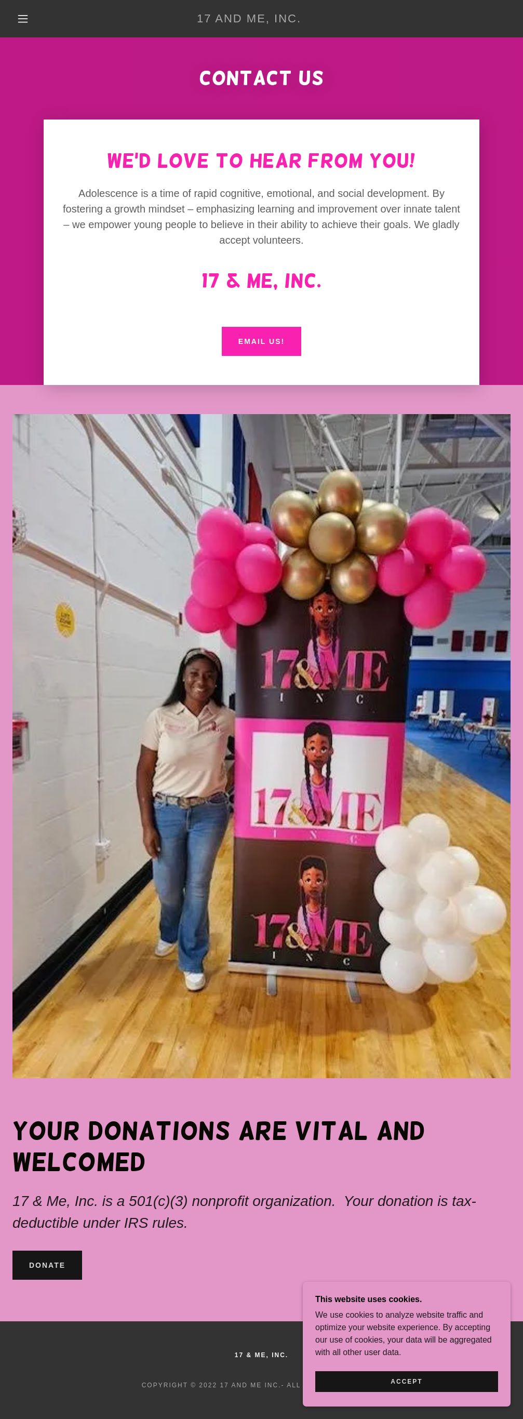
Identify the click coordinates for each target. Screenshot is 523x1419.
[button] (24, 18)
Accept (406, 1381)
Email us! (261, 341)
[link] (249, 19)
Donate (47, 1265)
